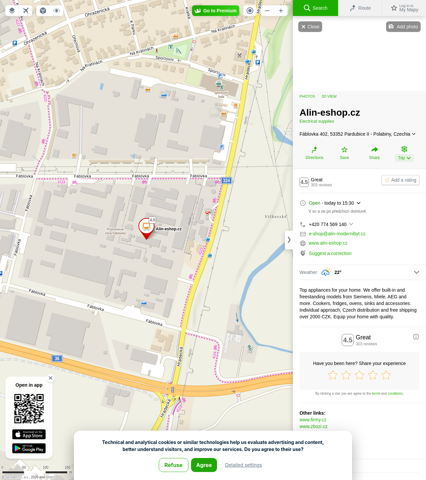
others (50, 477)
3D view (328, 96)
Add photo (407, 26)
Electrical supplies (317, 121)
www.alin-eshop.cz (328, 243)
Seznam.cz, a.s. (17, 477)
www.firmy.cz (313, 419)
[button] (12, 10)
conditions (395, 393)
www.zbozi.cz (313, 426)
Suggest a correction (330, 253)
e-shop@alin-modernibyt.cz (337, 233)
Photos (307, 96)
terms (376, 393)
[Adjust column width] (289, 240)
